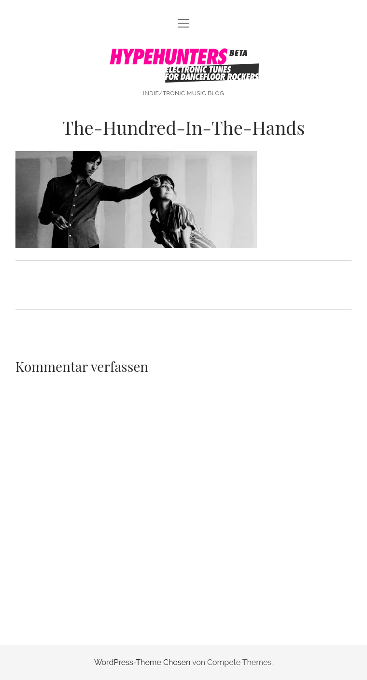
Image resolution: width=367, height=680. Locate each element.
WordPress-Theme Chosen (142, 662)
